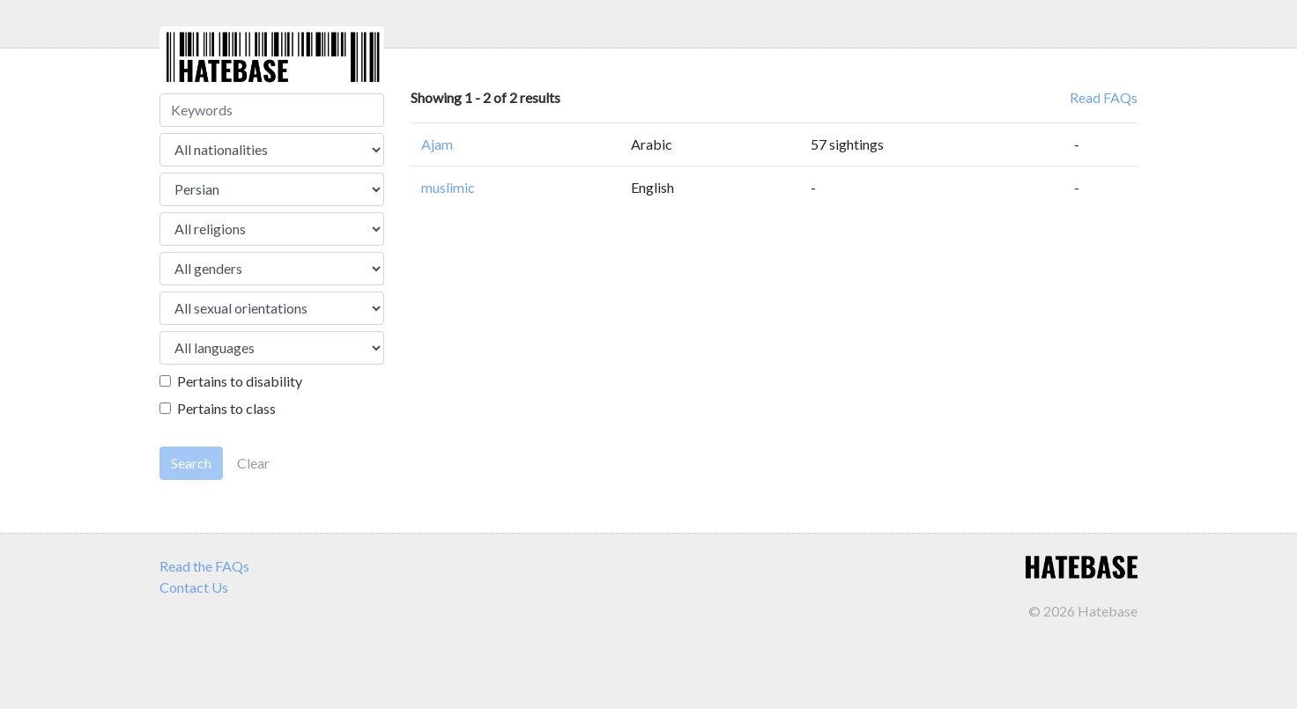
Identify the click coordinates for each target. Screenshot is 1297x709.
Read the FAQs (204, 566)
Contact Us (193, 587)
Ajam (437, 144)
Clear (253, 462)
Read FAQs (1104, 97)
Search (191, 462)
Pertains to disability (239, 381)
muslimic (448, 187)
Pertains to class (226, 408)
